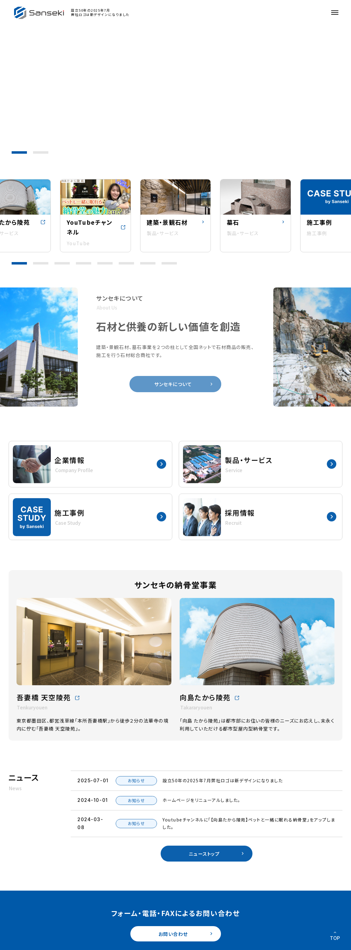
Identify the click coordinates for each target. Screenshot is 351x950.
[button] (19, 152)
